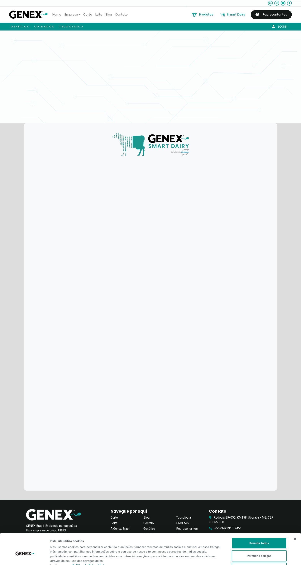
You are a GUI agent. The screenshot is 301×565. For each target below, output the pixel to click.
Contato (121, 14)
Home (56, 14)
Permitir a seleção (259, 535)
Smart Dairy (232, 14)
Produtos (202, 14)
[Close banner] (295, 518)
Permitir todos (259, 522)
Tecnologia (71, 26)
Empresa (71, 14)
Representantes (271, 14)
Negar (259, 547)
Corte (87, 14)
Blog (108, 14)
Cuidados (44, 26)
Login (279, 26)
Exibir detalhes (209, 557)
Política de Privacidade (89, 545)
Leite (98, 14)
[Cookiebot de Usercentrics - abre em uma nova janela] (25, 557)
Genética (20, 26)
